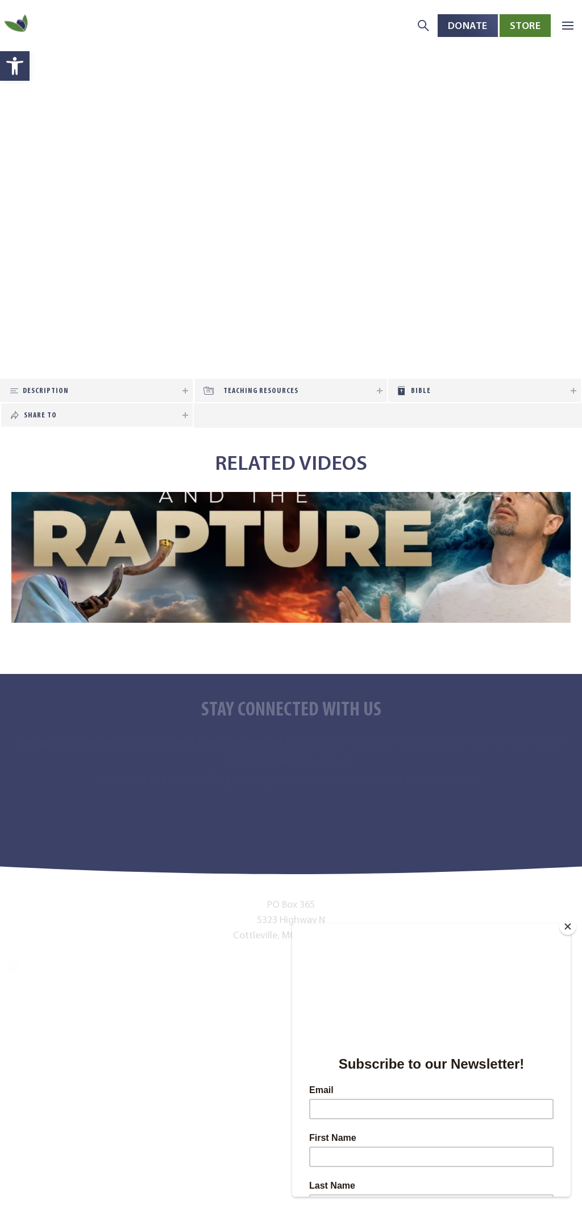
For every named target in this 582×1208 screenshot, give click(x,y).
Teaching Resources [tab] (260, 390)
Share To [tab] (40, 415)
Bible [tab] (421, 390)
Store (525, 25)
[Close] (567, 926)
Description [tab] (46, 390)
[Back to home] (17, 25)
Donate (468, 25)
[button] (15, 66)
